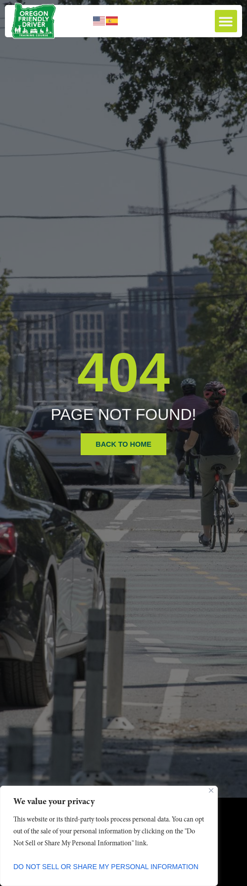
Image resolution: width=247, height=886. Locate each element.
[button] (226, 21)
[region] (109, 836)
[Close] (211, 790)
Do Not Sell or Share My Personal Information (105, 867)
